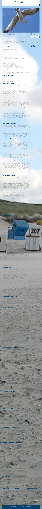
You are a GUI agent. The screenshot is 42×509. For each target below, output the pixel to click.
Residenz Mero (34, 49)
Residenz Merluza (34, 55)
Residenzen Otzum (9, 4)
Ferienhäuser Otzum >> (18, 491)
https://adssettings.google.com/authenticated (10, 473)
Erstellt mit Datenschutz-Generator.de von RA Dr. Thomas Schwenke (12, 485)
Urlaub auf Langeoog (27, 4)
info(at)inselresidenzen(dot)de (32, 498)
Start (3, 4)
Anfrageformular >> (18, 490)
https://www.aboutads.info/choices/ (18, 260)
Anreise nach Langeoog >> (19, 493)
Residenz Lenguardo (35, 50)
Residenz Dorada (34, 52)
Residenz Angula (34, 48)
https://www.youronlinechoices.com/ (8, 261)
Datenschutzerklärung (28, 506)
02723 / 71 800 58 (33, 496)
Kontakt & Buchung (35, 4)
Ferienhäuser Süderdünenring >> (20, 492)
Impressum (23, 506)
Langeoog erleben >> (18, 494)
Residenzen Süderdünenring (18, 4)
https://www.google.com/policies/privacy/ (9, 472)
